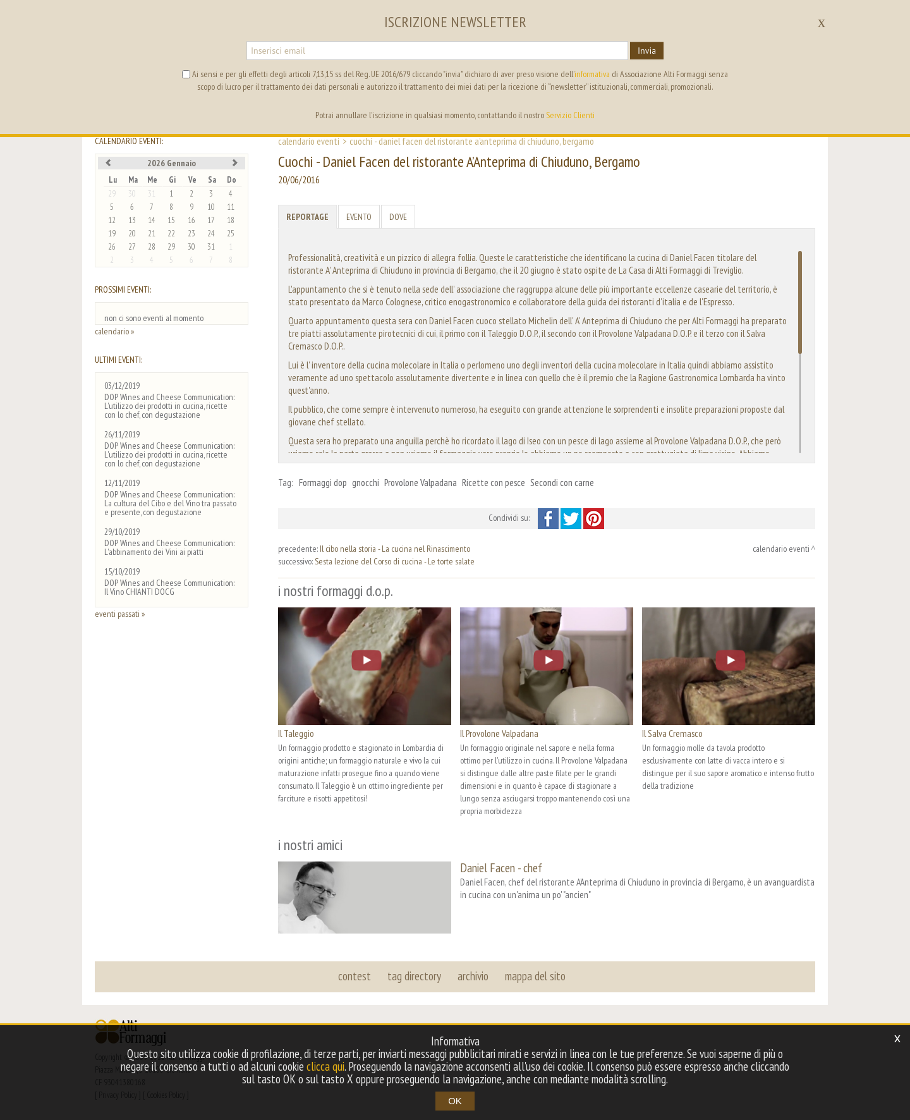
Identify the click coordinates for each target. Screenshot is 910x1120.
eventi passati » (120, 613)
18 (230, 220)
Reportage (307, 216)
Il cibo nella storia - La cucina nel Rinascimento (395, 548)
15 (171, 220)
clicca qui (325, 1066)
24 (211, 233)
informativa (592, 74)
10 (211, 207)
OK (455, 1100)
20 (132, 233)
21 (151, 233)
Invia (647, 50)
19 (112, 233)
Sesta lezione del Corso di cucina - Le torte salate (395, 561)
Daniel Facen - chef (501, 867)
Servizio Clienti (570, 115)
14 (151, 220)
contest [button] (354, 975)
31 (151, 193)
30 (132, 193)
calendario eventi (308, 141)
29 (112, 193)
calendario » (114, 331)
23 (191, 233)
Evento (359, 216)
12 (112, 220)
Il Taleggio (296, 733)
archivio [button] (473, 975)
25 (230, 233)
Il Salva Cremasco (672, 733)
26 (112, 246)
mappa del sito (535, 975)
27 (132, 246)
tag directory (414, 975)
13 (132, 220)
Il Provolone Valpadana (499, 733)
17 (211, 220)
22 (171, 233)
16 (191, 220)
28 (151, 246)
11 (230, 207)
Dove (398, 216)
